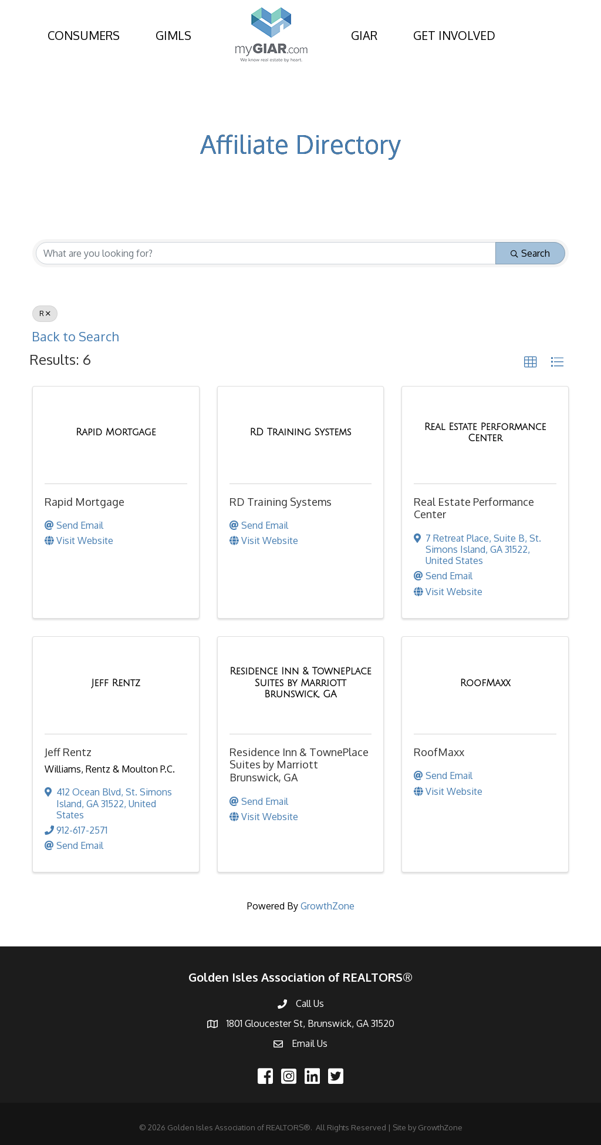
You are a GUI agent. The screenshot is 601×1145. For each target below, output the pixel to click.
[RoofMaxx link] (485, 683)
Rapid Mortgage (84, 501)
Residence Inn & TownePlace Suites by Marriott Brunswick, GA (299, 765)
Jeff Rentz (68, 752)
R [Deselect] (44, 313)
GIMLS (173, 35)
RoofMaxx (439, 752)
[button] (530, 362)
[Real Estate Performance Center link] (485, 432)
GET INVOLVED (454, 35)
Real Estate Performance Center (474, 508)
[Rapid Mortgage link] (116, 432)
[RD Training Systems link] (301, 432)
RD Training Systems (280, 501)
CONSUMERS (84, 35)
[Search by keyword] (266, 253)
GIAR (364, 35)
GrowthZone (327, 906)
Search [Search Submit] (530, 253)
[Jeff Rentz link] (116, 683)
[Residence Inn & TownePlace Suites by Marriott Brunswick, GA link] (300, 683)
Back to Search (75, 336)
